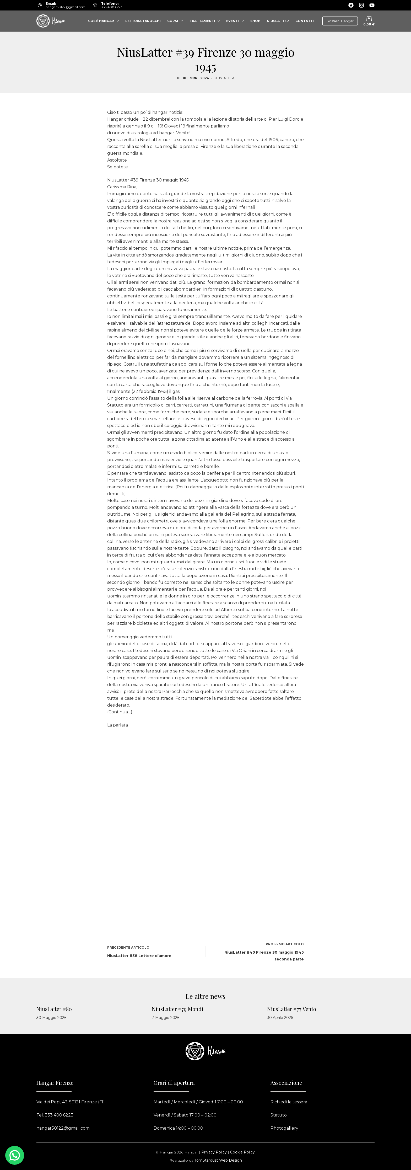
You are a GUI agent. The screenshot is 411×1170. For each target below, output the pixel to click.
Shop (255, 21)
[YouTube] (372, 5)
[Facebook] (351, 5)
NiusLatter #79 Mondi (177, 1008)
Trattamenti (206, 21)
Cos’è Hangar (104, 21)
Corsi (176, 21)
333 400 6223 (111, 7)
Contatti (304, 21)
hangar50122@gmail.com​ (63, 1128)
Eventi (236, 21)
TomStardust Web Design (218, 1160)
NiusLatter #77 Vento (291, 1008)
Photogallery (284, 1128)
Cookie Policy (242, 1152)
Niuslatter (278, 21)
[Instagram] (361, 5)
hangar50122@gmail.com (65, 7)
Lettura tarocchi (143, 21)
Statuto (279, 1115)
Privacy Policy (214, 1152)
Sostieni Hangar (340, 21)
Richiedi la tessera (289, 1101)
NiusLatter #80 (54, 1008)
